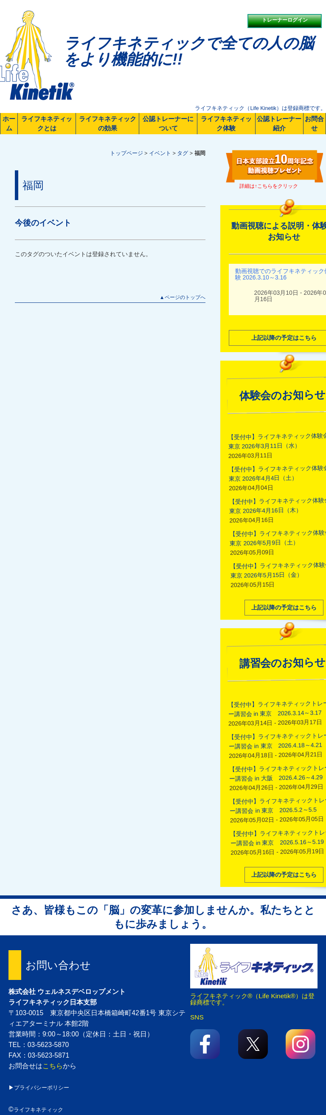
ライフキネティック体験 (226, 123)
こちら (52, 1066)
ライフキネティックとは (46, 123)
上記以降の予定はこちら (284, 606)
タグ (182, 153)
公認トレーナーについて (168, 123)
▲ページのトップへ (182, 297)
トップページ (126, 153)
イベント (160, 153)
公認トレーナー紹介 (279, 123)
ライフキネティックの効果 (107, 123)
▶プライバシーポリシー (38, 1087)
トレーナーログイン (285, 20)
